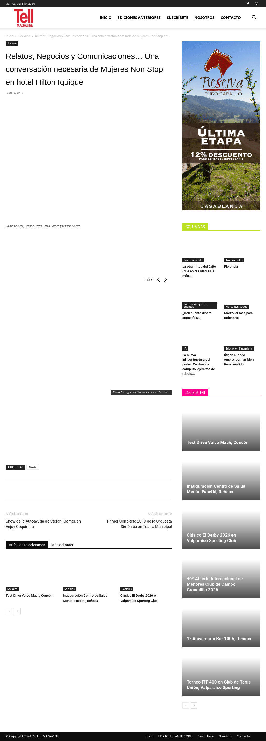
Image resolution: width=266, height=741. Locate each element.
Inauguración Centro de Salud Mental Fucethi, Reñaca (216, 489)
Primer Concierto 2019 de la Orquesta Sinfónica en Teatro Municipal (139, 524)
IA (185, 348)
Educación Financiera (239, 348)
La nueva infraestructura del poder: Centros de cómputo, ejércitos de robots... (198, 364)
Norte (33, 467)
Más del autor (62, 545)
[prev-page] (9, 611)
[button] (254, 18)
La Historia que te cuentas (195, 305)
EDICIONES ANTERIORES (139, 17)
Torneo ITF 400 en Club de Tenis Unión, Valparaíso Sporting (219, 684)
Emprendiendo (193, 260)
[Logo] (24, 17)
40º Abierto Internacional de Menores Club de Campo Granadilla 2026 (215, 584)
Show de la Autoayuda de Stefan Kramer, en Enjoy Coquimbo (43, 524)
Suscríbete (177, 17)
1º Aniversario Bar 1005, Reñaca (219, 638)
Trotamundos (234, 260)
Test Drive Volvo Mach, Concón (29, 595)
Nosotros (204, 17)
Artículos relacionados (27, 545)
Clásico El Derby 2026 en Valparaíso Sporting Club (211, 537)
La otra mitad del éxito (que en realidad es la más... (199, 271)
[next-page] (17, 611)
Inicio (105, 17)
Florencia (232, 266)
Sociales (24, 36)
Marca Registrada (237, 306)
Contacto (231, 17)
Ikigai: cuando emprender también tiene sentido (239, 359)
